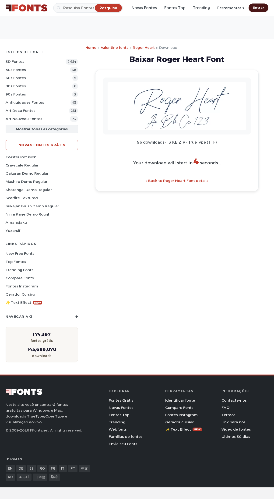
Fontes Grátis (121, 400)
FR (53, 468)
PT (72, 468)
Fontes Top (175, 8)
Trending (201, 8)
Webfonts (118, 429)
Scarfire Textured (22, 198)
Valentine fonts (114, 47)
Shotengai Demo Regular (29, 190)
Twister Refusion (21, 157)
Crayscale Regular (22, 165)
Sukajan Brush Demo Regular (32, 206)
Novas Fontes (144, 8)
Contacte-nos (234, 400)
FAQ (225, 407)
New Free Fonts (20, 253)
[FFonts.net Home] (27, 8)
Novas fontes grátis (41, 145)
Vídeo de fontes (236, 429)
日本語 (40, 477)
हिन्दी (54, 477)
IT (62, 468)
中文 (84, 468)
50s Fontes (16, 69)
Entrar (258, 8)
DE (21, 468)
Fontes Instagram (22, 286)
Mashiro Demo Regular (26, 181)
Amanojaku (16, 222)
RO (42, 468)
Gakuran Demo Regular (27, 173)
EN (10, 468)
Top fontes (16, 261)
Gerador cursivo (20, 294)
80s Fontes (16, 86)
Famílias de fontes (126, 436)
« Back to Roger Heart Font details (177, 180)
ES (31, 468)
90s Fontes (16, 94)
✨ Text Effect (24, 302)
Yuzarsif (13, 230)
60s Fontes (16, 78)
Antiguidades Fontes (25, 102)
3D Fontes (15, 61)
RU (10, 477)
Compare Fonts (20, 278)
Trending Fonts (19, 270)
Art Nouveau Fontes (24, 119)
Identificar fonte (180, 400)
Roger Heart (144, 47)
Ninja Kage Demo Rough (28, 214)
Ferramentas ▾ (230, 8)
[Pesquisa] (88, 8)
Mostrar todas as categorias (42, 129)
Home (90, 47)
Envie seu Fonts (123, 444)
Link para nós (233, 422)
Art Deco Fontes (20, 110)
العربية (24, 477)
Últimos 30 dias (235, 436)
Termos (228, 415)
